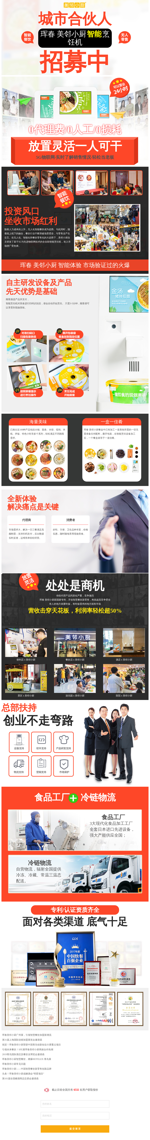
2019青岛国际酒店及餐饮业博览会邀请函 (23, 1054)
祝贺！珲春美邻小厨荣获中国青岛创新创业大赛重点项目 (31, 1044)
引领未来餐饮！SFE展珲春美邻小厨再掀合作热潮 (27, 1049)
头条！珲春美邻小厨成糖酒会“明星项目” (23, 1073)
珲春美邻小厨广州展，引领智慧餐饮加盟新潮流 (26, 1035)
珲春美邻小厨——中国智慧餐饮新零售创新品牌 (26, 1069)
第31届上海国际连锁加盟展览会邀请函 (22, 1040)
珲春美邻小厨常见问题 (14, 1064)
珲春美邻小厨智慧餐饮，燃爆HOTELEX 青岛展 (26, 1059)
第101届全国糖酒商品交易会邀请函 (20, 1078)
